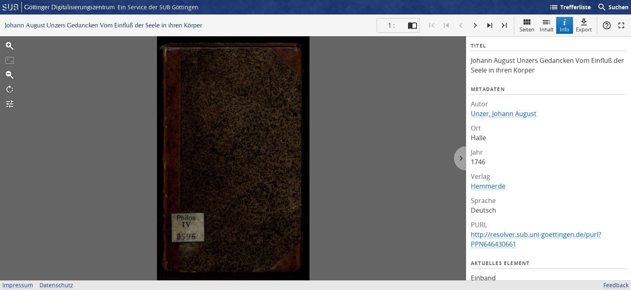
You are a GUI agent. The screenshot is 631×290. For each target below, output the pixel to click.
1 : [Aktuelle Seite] (391, 25)
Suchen (613, 7)
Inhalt (547, 25)
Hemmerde (488, 186)
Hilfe (607, 25)
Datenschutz (56, 285)
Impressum (17, 285)
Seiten (527, 25)
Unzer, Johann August (503, 113)
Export (584, 25)
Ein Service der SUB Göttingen (158, 7)
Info (564, 25)
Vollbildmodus (621, 25)
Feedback (616, 285)
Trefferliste (570, 7)
